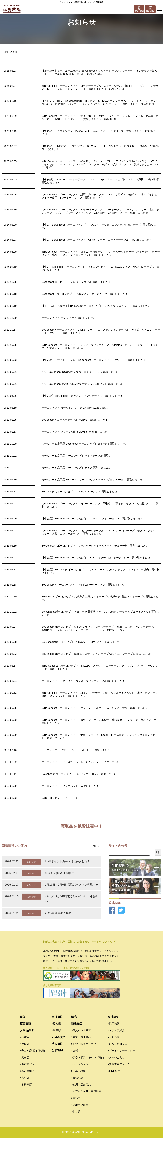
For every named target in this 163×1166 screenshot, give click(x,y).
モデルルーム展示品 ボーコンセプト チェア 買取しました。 (76, 467)
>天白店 (24, 1086)
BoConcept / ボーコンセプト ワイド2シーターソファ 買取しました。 (84, 584)
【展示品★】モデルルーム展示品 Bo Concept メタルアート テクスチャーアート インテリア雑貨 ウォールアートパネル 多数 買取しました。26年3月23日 (101, 72)
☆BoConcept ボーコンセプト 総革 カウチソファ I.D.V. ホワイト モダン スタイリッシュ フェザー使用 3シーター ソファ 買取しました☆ (101, 196)
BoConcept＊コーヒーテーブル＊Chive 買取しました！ (75, 419)
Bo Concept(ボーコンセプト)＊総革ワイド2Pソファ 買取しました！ (82, 641)
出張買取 (57, 1045)
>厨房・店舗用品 (81, 1113)
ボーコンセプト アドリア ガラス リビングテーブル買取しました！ (83, 680)
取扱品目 (76, 1052)
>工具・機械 (78, 1099)
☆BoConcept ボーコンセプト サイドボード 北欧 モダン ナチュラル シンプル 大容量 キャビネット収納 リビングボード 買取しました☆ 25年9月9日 (100, 117)
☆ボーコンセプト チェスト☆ (60, 797)
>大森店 (24, 1072)
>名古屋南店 (27, 1099)
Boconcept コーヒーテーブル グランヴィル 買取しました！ (76, 281)
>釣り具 (76, 1140)
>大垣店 (24, 1106)
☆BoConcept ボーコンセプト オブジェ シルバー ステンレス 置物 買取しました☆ (95, 707)
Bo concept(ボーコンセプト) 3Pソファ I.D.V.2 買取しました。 (80, 773)
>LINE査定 (114, 1099)
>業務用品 (77, 1106)
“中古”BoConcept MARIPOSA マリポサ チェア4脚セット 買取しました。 (84, 383)
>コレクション (79, 1092)
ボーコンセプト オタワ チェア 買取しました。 (69, 317)
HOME (5, 52)
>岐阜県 (56, 1058)
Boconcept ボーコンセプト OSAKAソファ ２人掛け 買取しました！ (85, 293)
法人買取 (57, 1072)
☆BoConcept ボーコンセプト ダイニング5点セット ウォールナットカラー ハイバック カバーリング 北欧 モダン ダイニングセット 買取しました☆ (101, 253)
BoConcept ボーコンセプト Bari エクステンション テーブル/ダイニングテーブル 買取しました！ (98, 653)
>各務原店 (26, 1113)
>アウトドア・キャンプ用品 (87, 1086)
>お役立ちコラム (117, 1072)
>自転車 (76, 1126)
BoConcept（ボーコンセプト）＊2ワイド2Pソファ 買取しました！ (81, 491)
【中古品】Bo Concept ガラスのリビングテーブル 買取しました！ (82, 395)
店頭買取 (25, 1052)
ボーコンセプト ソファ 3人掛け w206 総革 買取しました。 (76, 431)
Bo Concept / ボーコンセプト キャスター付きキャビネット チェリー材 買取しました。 (95, 545)
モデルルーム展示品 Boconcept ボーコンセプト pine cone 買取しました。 (85, 443)
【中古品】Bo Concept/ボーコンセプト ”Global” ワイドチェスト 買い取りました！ (92, 518)
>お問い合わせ (116, 1086)
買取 (22, 1045)
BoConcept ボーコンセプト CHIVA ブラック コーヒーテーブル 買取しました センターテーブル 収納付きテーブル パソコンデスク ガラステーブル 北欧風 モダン (100, 628)
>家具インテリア (81, 1058)
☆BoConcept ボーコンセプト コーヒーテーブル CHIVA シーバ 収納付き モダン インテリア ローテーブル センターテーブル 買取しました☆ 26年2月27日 (100, 87)
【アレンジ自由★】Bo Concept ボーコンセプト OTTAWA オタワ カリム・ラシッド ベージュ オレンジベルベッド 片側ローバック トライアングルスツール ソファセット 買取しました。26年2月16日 (100, 102)
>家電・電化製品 (81, 1065)
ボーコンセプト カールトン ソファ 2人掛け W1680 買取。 (76, 407)
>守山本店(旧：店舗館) (33, 1079)
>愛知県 (56, 1052)
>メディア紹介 (116, 1058)
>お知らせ (114, 1065)
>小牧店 (24, 1065)
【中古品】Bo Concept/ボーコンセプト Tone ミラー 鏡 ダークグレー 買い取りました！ (97, 557)
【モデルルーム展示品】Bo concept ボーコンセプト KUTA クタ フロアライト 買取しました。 (96, 305)
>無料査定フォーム (119, 1092)
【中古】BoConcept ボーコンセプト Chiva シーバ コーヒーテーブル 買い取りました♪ (96, 239)
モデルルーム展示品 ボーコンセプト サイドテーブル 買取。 (76, 455)
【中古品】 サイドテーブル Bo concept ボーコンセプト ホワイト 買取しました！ (94, 359)
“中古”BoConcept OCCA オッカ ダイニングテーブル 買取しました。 (81, 371)
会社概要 (113, 1045)
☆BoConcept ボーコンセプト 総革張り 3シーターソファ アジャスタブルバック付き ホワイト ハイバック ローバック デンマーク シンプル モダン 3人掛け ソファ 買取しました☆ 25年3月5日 (102, 164)
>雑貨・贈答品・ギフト (85, 1072)
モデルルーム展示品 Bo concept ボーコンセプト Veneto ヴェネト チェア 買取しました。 (93, 479)
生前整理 (57, 1079)
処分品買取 (59, 1065)
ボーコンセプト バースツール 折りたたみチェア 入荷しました (81, 761)
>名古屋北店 (27, 1092)
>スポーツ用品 (79, 1133)
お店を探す (27, 1058)
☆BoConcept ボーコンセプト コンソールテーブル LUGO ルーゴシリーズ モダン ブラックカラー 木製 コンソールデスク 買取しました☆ (100, 532)
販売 (74, 1045)
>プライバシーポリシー (121, 1079)
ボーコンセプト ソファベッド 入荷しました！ (70, 785)
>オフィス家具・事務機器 (86, 1119)
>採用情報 (114, 1052)
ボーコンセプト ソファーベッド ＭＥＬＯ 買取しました (76, 749)
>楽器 (74, 1079)
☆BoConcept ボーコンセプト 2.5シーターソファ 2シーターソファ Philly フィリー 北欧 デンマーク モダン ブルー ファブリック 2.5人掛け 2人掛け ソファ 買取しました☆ (100, 211)
